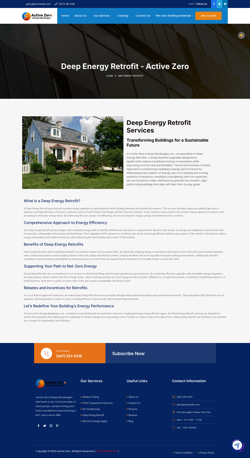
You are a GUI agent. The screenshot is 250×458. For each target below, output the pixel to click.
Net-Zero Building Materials (173, 16)
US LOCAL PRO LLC (106, 451)
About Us (80, 16)
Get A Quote (208, 15)
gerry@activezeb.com (36, 4)
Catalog (122, 16)
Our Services (102, 16)
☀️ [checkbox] (241, 35)
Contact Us (143, 16)
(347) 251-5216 (65, 4)
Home (65, 16)
